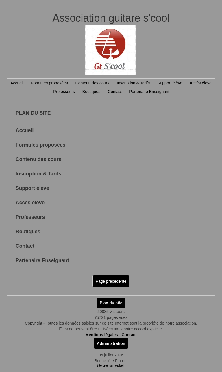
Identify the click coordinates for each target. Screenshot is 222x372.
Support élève (169, 83)
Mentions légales (101, 334)
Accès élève (200, 83)
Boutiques (91, 91)
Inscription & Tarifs (133, 83)
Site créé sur (111, 365)
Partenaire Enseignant (149, 91)
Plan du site (111, 303)
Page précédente (111, 281)
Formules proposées (49, 83)
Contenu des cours (92, 83)
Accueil (16, 83)
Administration (111, 343)
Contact (115, 91)
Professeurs (64, 91)
